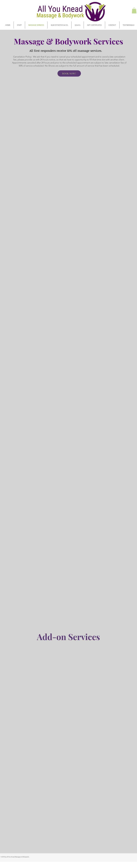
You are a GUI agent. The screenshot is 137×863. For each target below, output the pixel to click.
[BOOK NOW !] (69, 73)
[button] (134, 10)
